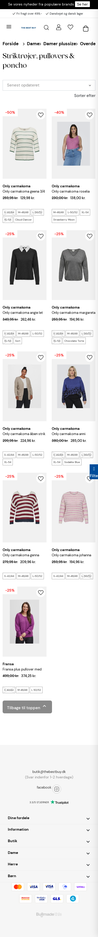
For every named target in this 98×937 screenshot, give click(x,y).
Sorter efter (84, 95)
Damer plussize (59, 44)
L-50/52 (37, 212)
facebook (44, 787)
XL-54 (7, 219)
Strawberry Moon (64, 219)
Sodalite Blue (72, 462)
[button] (49, 818)
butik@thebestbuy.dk (49, 772)
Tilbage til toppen (27, 706)
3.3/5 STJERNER (39, 802)
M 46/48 (22, 690)
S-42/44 (9, 212)
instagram (56, 789)
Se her (82, 4)
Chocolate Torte (74, 341)
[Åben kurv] (85, 27)
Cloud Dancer (23, 219)
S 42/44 (9, 690)
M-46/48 (23, 212)
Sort (17, 341)
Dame (33, 44)
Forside (11, 44)
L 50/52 (36, 690)
